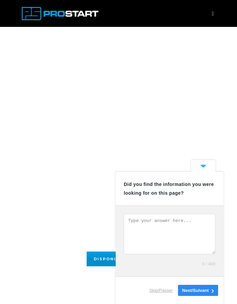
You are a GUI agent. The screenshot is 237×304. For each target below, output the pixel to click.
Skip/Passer (161, 290)
